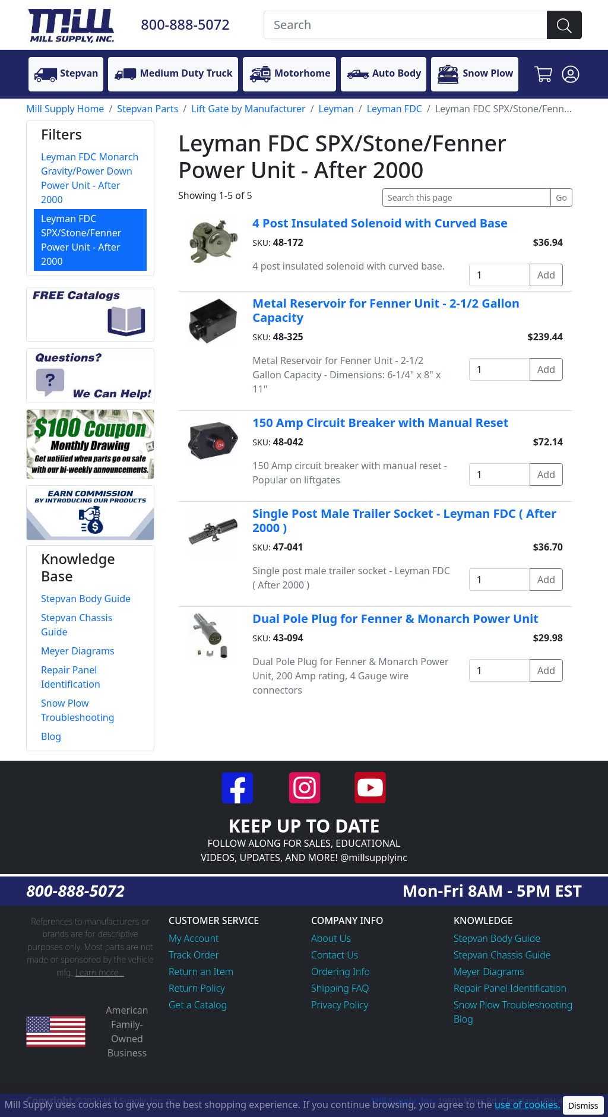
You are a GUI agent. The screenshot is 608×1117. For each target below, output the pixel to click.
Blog (463, 1019)
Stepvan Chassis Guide (502, 954)
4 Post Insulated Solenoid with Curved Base (380, 223)
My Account (194, 938)
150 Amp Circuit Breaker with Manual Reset (380, 422)
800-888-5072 (185, 24)
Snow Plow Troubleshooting (513, 1004)
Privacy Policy (339, 1004)
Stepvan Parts (147, 108)
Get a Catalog (198, 1004)
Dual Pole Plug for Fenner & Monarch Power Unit (395, 618)
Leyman (336, 108)
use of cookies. (527, 1104)
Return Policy (197, 988)
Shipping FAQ (340, 988)
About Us (331, 938)
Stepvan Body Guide (497, 938)
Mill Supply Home (65, 108)
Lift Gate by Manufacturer (248, 108)
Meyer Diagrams (489, 971)
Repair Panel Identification (510, 988)
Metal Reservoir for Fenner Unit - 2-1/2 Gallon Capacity (386, 310)
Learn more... (99, 972)
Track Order (194, 954)
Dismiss (583, 1105)
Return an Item (201, 971)
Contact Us (334, 954)
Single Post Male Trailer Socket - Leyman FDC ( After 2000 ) (404, 520)
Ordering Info (340, 971)
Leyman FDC (394, 108)
